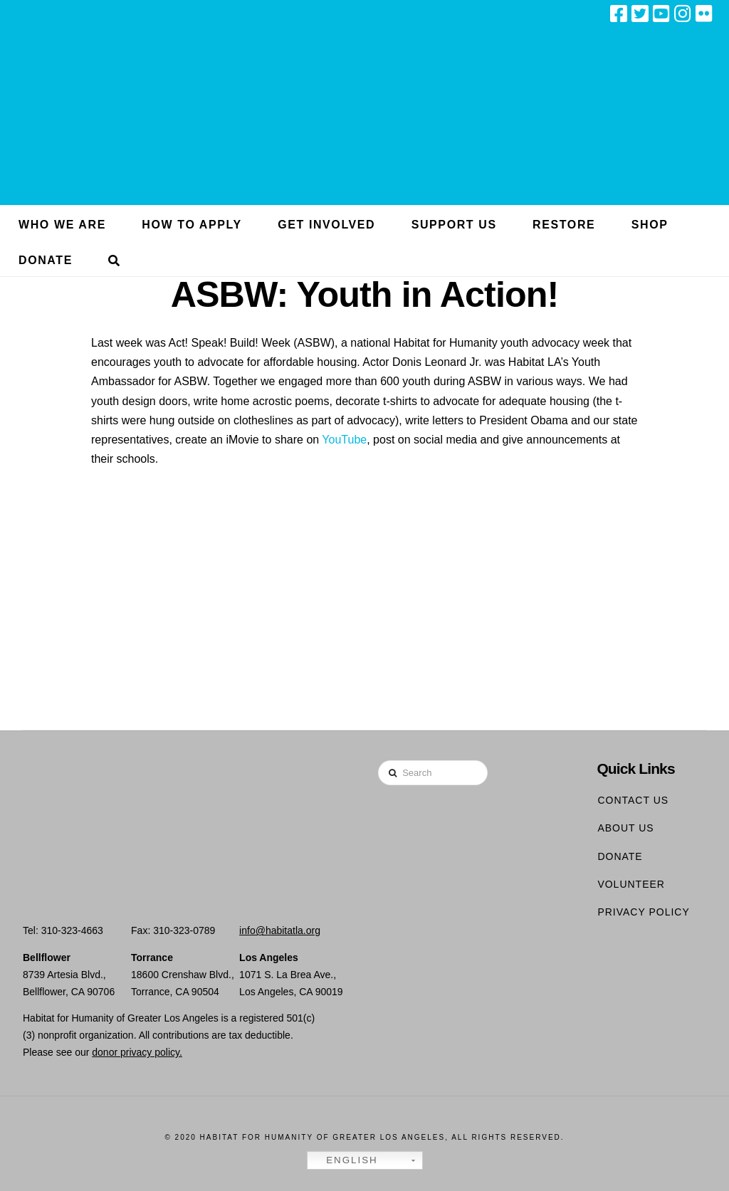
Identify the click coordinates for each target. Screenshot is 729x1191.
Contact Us (632, 800)
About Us (625, 828)
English (344, 1160)
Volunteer (631, 884)
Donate (619, 856)
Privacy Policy (643, 912)
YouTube (344, 440)
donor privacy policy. (137, 1052)
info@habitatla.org (279, 930)
